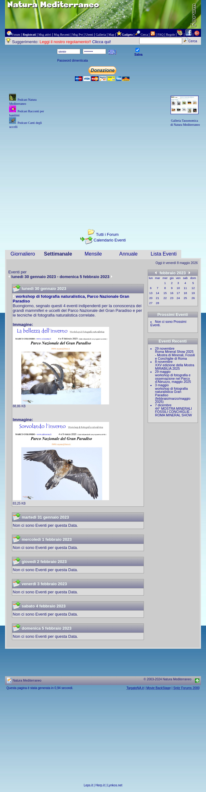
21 (157, 298)
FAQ (160, 34)
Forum (16, 34)
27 (150, 303)
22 (164, 298)
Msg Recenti (62, 34)
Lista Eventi (164, 253)
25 (185, 298)
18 (185, 293)
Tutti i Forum (107, 234)
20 (150, 298)
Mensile (93, 253)
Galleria (101, 34)
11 (185, 288)
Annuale (128, 253)
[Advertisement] (103, 173)
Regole (170, 34)
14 (157, 293)
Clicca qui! (101, 41)
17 (178, 293)
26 (193, 298)
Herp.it (100, 785)
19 (193, 293)
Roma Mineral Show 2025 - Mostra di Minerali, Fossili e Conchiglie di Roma (175, 355)
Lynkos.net (114, 785)
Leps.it (88, 785)
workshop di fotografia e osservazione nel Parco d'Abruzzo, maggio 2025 (173, 378)
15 (164, 293)
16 (171, 293)
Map (111, 34)
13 (150, 293)
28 (157, 303)
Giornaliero (22, 253)
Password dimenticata (72, 60)
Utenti (89, 34)
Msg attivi (45, 34)
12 (193, 288)
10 (178, 288)
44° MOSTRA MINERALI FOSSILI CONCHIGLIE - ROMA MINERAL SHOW (173, 412)
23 (171, 298)
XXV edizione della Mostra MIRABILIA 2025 (174, 366)
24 (178, 298)
